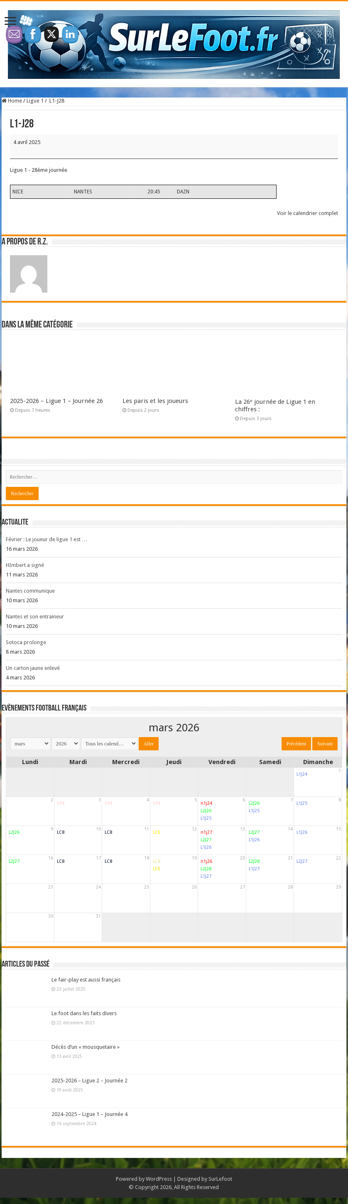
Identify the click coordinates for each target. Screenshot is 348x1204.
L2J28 (206, 869)
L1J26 (206, 847)
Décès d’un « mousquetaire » (85, 1047)
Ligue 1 (35, 101)
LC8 (60, 832)
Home (12, 101)
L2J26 (206, 810)
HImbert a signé (25, 565)
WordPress (159, 1179)
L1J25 (206, 818)
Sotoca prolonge (26, 642)
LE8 (156, 832)
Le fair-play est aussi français (85, 980)
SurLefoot (220, 1179)
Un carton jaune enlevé (33, 668)
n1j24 (206, 803)
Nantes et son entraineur (35, 616)
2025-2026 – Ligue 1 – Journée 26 (56, 401)
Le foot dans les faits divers (84, 1013)
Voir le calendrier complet (307, 213)
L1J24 (302, 774)
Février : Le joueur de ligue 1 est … (46, 539)
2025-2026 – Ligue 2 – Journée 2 (89, 1080)
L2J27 (206, 840)
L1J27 (206, 876)
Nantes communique (30, 591)
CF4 (60, 803)
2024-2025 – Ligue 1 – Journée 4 (89, 1114)
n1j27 (206, 832)
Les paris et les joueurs (155, 401)
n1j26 (206, 861)
